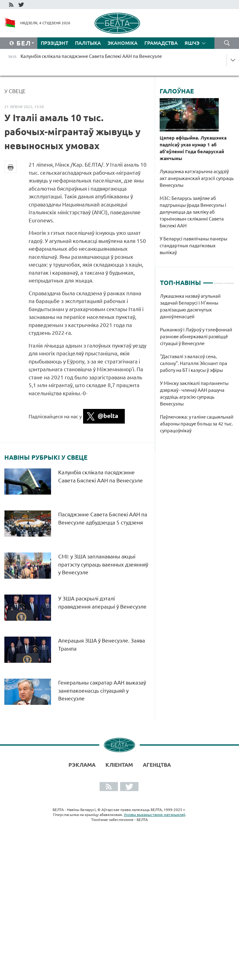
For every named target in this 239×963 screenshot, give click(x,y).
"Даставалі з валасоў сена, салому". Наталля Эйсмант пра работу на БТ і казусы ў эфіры (193, 363)
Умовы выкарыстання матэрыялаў (154, 815)
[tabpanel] (197, 366)
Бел (23, 43)
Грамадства (161, 43)
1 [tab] (208, 280)
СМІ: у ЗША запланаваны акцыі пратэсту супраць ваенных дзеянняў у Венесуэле (103, 564)
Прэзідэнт (54, 43)
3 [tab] (229, 280)
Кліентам (119, 765)
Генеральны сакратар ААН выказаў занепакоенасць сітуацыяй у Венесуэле (102, 690)
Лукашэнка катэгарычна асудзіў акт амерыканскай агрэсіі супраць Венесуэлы (197, 178)
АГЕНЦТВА (157, 765)
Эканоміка (123, 43)
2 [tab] (218, 280)
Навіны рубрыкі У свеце (45, 457)
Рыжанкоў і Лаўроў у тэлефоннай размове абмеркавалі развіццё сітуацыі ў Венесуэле (196, 336)
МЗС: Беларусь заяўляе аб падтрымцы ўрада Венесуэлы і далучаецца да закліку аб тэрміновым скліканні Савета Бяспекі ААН (193, 212)
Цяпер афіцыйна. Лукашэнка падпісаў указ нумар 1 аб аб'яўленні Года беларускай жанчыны (193, 148)
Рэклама (82, 765)
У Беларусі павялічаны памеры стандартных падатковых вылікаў (193, 245)
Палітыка (88, 43)
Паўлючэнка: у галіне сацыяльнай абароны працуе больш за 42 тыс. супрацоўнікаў (196, 423)
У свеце (15, 91)
